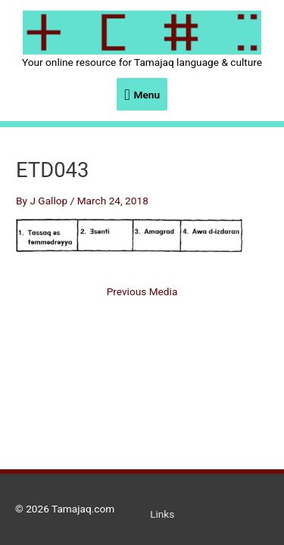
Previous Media (142, 292)
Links (162, 514)
